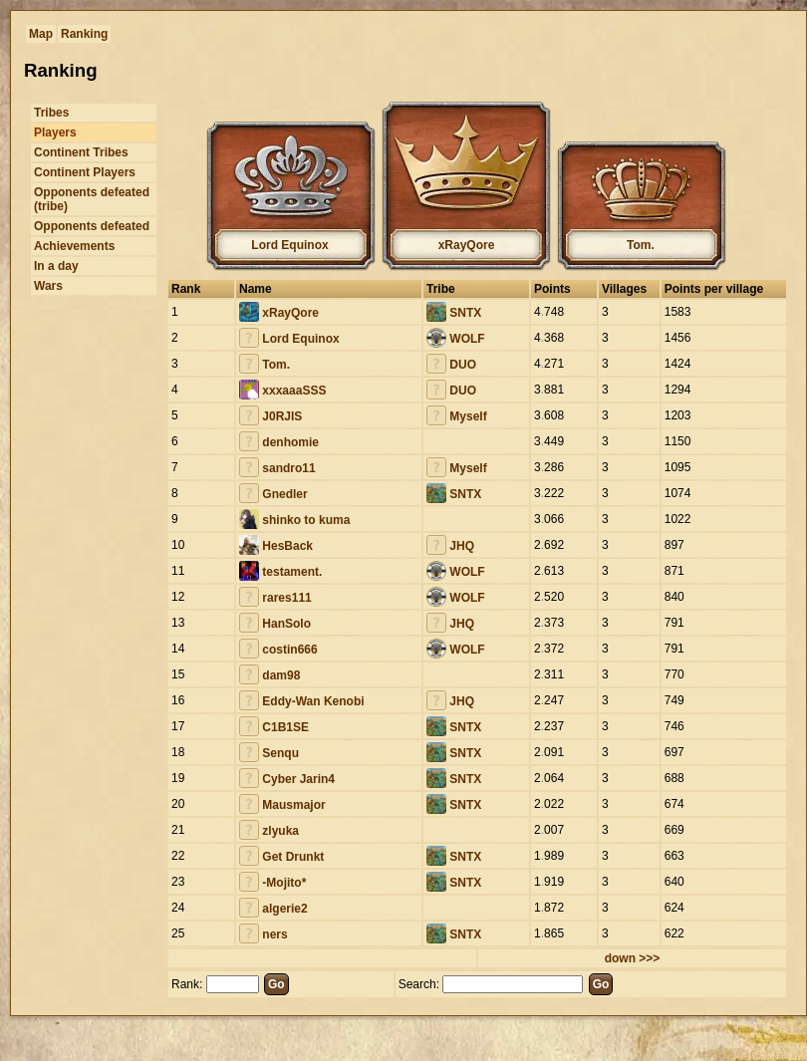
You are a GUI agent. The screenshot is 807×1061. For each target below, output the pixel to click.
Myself (456, 416)
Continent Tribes (81, 152)
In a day (56, 266)
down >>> (633, 958)
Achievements (74, 246)
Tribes (51, 113)
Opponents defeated (91, 226)
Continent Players (84, 172)
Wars (48, 286)
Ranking (84, 34)
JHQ (450, 546)
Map (41, 34)
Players (55, 132)
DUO (451, 365)
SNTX (453, 313)
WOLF (455, 339)
